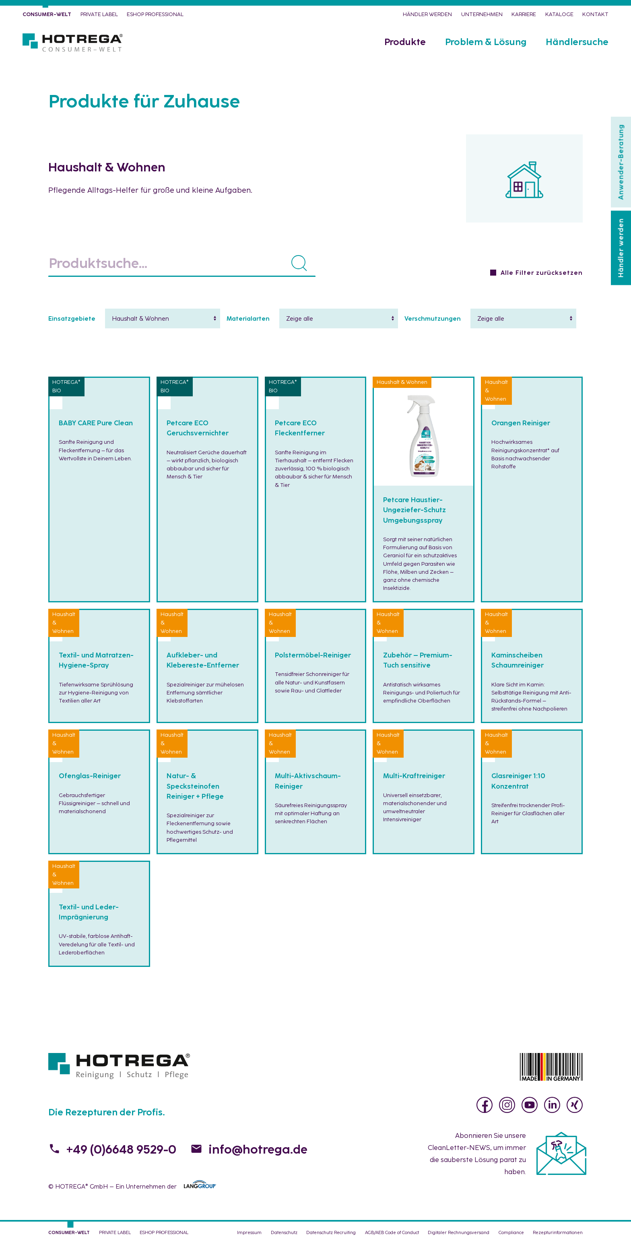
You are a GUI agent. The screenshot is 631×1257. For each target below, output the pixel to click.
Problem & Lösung (485, 52)
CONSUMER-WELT (47, 17)
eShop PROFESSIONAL (155, 17)
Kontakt (595, 17)
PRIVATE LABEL (99, 17)
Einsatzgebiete (71, 333)
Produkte (405, 52)
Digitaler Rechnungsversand (458, 1247)
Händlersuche (577, 52)
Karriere (523, 17)
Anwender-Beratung (621, 162)
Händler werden (427, 17)
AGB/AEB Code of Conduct (392, 1247)
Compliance (511, 1247)
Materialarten (248, 333)
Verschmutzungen (432, 333)
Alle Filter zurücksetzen (542, 287)
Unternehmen (482, 17)
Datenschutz (284, 1247)
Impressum (249, 1247)
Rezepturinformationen (558, 1247)
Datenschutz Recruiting (331, 1247)
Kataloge (559, 17)
